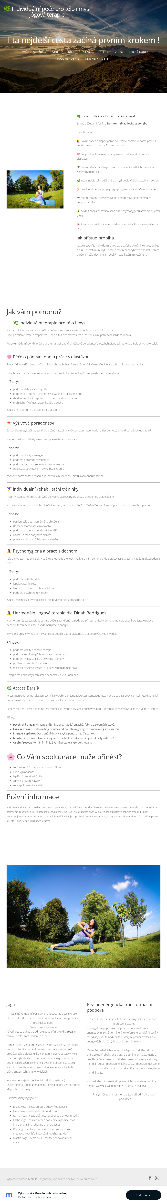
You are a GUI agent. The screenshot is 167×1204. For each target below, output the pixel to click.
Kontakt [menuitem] (85, 50)
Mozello (32, 1177)
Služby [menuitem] (38, 50)
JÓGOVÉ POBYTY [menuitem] (68, 57)
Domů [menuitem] (23, 50)
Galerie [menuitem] (103, 50)
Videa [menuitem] (119, 50)
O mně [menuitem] (54, 50)
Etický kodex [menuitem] (138, 50)
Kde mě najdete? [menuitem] (97, 57)
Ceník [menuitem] (69, 50)
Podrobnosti (143, 1195)
